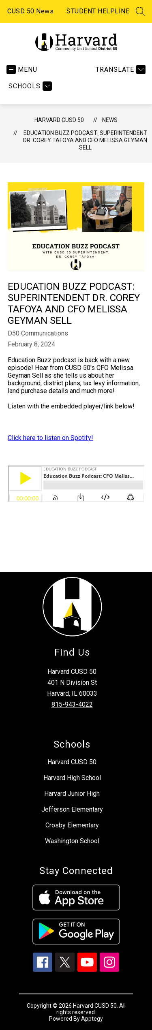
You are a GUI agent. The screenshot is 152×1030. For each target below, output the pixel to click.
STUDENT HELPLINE (97, 11)
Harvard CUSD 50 (59, 120)
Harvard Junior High (72, 793)
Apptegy (92, 1018)
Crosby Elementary (72, 825)
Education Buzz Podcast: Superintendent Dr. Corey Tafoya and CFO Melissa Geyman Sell (85, 140)
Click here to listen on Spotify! (50, 438)
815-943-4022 (72, 704)
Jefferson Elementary (72, 809)
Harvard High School (72, 778)
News (110, 120)
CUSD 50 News (30, 11)
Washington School (72, 841)
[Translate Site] (120, 69)
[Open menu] (21, 69)
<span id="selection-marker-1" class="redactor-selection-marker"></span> (76, 484)
